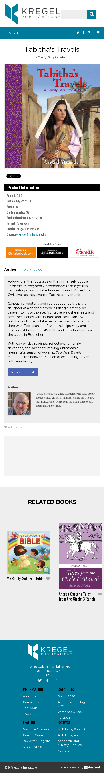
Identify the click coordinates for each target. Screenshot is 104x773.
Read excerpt (22, 372)
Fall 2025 (64, 717)
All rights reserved (29, 767)
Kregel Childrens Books (32, 234)
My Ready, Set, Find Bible (25, 578)
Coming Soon (33, 735)
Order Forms (32, 746)
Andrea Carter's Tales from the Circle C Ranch (77, 596)
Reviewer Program (36, 741)
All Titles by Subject (71, 729)
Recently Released (36, 729)
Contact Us (31, 702)
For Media (30, 708)
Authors (63, 750)
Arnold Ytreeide (30, 269)
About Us (29, 696)
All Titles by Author (71, 735)
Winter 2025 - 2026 (71, 712)
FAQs (27, 713)
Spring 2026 (66, 696)
